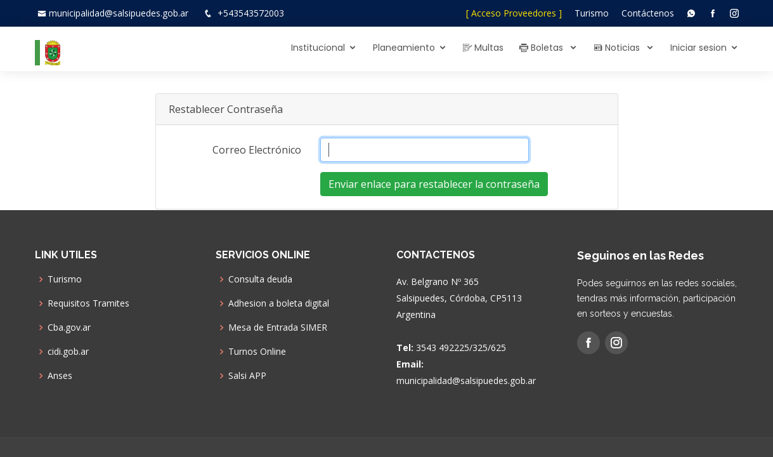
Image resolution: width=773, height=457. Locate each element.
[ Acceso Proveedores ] (514, 13)
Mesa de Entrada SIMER (277, 327)
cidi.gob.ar (68, 351)
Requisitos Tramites (88, 303)
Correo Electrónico (256, 150)
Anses (60, 375)
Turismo (592, 13)
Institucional (318, 47)
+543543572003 (251, 13)
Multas (483, 47)
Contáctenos (647, 13)
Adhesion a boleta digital (278, 303)
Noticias (618, 47)
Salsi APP (247, 375)
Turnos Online (257, 351)
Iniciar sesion (698, 47)
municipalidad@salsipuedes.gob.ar (118, 13)
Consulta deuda (260, 279)
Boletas (542, 47)
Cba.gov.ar (69, 327)
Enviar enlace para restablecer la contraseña (434, 184)
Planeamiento (404, 47)
